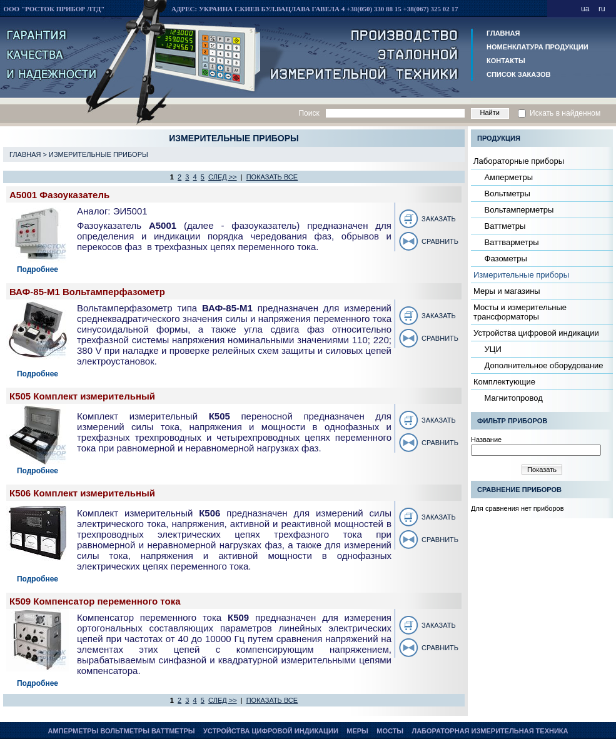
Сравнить (440, 241)
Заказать (439, 219)
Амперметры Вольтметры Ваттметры (121, 731)
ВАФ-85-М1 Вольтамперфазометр (87, 291)
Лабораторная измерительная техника (490, 731)
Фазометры (504, 258)
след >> (222, 177)
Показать (542, 469)
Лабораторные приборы (518, 161)
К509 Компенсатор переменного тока (95, 601)
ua (585, 8)
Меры (357, 731)
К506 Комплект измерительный (82, 493)
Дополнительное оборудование (542, 365)
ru (601, 8)
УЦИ (492, 349)
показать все (272, 177)
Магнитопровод (512, 398)
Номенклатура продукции (537, 47)
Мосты (389, 731)
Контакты (506, 60)
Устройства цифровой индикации (536, 333)
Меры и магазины (506, 291)
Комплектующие (504, 381)
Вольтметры (506, 193)
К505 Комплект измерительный (82, 396)
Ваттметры (503, 226)
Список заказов (519, 74)
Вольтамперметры (517, 209)
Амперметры (507, 177)
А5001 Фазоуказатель (59, 194)
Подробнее (37, 269)
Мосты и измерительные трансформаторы (520, 312)
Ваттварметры (510, 242)
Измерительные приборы (98, 154)
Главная (503, 33)
